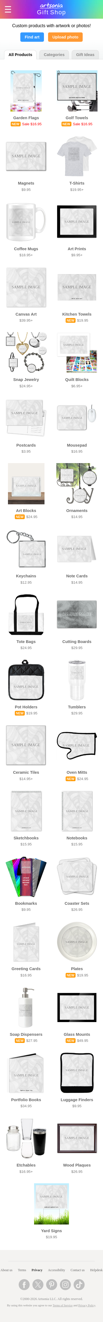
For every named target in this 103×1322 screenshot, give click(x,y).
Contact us (78, 1270)
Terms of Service (63, 1305)
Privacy (37, 1270)
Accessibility (56, 1270)
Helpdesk (96, 1270)
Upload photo (65, 37)
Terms (22, 1270)
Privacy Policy (86, 1305)
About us (7, 1270)
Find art (32, 37)
